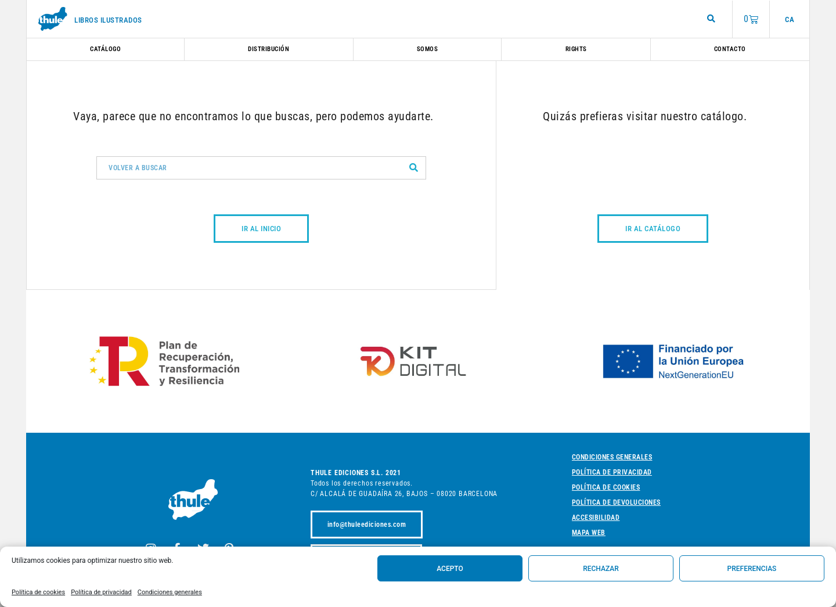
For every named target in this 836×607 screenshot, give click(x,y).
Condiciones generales (170, 592)
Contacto (730, 49)
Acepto (450, 569)
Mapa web (589, 533)
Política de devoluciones (616, 502)
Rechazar (601, 569)
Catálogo (105, 49)
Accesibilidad (596, 517)
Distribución (268, 49)
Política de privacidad (101, 592)
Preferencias (752, 569)
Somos (427, 49)
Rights (576, 49)
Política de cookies (38, 592)
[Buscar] (414, 168)
